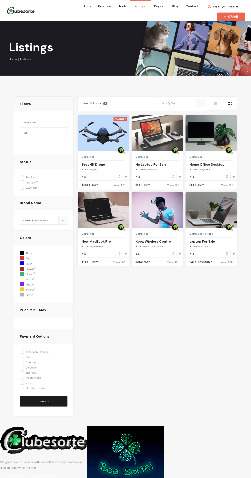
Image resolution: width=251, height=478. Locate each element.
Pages (158, 6)
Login (214, 6)
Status (25, 162)
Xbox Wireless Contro (153, 241)
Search (44, 401)
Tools (122, 6)
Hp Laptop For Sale (151, 164)
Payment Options (35, 336)
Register (233, 6)
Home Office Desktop (207, 164)
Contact (192, 6)
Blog (175, 6)
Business (104, 6)
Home (13, 59)
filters (25, 103)
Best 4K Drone (93, 164)
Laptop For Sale (202, 241)
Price (33, 310)
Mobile (209, 233)
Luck (87, 6)
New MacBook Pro (96, 241)
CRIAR (230, 16)
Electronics (88, 156)
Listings (139, 6)
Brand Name (30, 203)
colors (25, 237)
